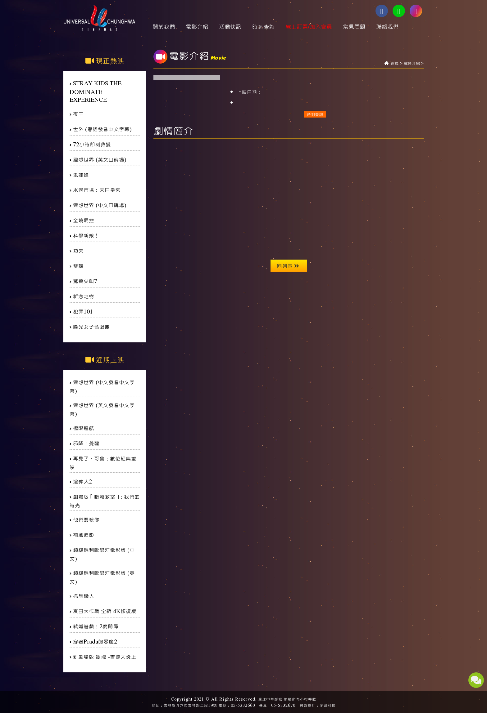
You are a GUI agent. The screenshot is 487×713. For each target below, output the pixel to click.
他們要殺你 (86, 519)
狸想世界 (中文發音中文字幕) (102, 386)
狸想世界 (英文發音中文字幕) (102, 409)
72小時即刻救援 (92, 144)
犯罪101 (83, 311)
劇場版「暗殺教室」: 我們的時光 (105, 501)
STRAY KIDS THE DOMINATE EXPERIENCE (95, 91)
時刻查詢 (263, 26)
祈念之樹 (83, 296)
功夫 (78, 250)
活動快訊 (230, 26)
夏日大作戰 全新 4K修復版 (104, 610)
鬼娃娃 (81, 174)
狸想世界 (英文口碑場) (99, 159)
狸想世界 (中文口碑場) (99, 204)
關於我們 (163, 26)
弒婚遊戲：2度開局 (95, 626)
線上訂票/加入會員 (308, 26)
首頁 (395, 63)
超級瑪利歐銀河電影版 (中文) (102, 554)
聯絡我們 (387, 26)
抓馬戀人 (83, 595)
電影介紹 (197, 26)
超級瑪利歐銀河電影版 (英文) (102, 577)
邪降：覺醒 (86, 443)
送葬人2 (82, 481)
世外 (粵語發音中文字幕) (102, 128)
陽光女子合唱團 (91, 326)
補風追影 (83, 534)
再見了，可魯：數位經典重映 (103, 462)
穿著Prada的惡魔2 (95, 641)
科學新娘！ (86, 235)
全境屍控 (83, 220)
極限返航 (83, 427)
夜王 (78, 113)
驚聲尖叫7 (85, 280)
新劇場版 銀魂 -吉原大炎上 (104, 656)
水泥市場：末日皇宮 (97, 189)
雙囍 (78, 265)
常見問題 (354, 26)
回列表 (288, 265)
